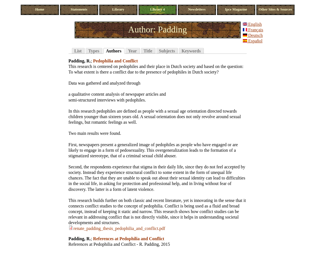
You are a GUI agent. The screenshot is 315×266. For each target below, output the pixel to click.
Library (118, 9)
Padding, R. (80, 61)
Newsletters (196, 9)
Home (39, 9)
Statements (79, 9)
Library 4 (157, 9)
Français (253, 29)
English (252, 24)
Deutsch (253, 35)
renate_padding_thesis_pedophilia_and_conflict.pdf (119, 228)
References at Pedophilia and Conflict (128, 238)
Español (253, 41)
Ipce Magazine (236, 9)
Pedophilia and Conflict (115, 61)
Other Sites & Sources (275, 9)
